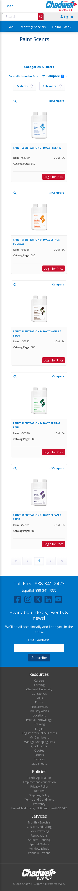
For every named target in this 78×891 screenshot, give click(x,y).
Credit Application (39, 778)
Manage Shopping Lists (39, 742)
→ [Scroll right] (74, 27)
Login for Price (53, 177)
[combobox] (23, 16)
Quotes (39, 750)
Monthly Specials (33, 27)
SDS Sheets (39, 764)
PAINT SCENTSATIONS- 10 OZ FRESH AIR (38, 148)
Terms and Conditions (39, 799)
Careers (39, 680)
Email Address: (39, 640)
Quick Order (39, 746)
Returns (39, 791)
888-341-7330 (46, 590)
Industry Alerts (39, 711)
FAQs (39, 698)
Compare (53, 76)
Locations (39, 715)
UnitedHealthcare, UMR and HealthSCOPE (39, 808)
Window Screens (39, 853)
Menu (9, 6)
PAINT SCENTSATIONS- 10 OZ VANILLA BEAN (37, 333)
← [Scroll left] (3, 27)
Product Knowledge (39, 720)
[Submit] (40, 16)
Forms (39, 702)
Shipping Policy (39, 795)
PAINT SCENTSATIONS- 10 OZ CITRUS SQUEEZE (36, 242)
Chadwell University (39, 689)
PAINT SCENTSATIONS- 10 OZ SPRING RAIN (36, 425)
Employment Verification (39, 782)
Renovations (39, 835)
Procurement (39, 707)
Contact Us (39, 694)
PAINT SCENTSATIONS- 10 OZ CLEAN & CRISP (37, 517)
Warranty (39, 804)
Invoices (39, 759)
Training (39, 724)
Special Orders (39, 844)
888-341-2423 (50, 583)
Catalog (39, 685)
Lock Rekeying (39, 831)
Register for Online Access (39, 733)
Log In (39, 729)
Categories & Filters (39, 67)
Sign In (67, 16)
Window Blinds (39, 848)
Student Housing (39, 840)
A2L (11, 27)
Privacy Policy (39, 786)
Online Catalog (63, 27)
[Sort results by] (52, 86)
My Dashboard (39, 737)
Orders (39, 755)
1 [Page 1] (39, 561)
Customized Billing (39, 827)
